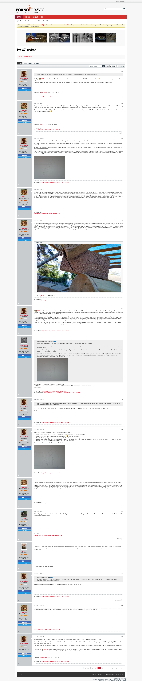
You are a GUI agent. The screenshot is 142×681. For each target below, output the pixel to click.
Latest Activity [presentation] (28, 63)
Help (42, 17)
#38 (122, 399)
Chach (24, 518)
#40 (122, 480)
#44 (122, 605)
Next (122, 668)
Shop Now (27, 17)
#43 (122, 574)
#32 (122, 103)
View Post (55, 341)
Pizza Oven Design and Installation (33, 20)
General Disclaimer (109, 674)
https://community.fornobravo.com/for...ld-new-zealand (54, 391)
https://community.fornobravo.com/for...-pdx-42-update (55, 96)
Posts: (23, 85)
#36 (122, 308)
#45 (122, 636)
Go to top (120, 674)
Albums (35, 17)
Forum (21, 20)
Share (24, 88)
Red (21, 674)
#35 (122, 221)
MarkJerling (24, 345)
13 (112, 668)
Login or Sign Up (120, 1)
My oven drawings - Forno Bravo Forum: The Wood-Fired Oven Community (62, 392)
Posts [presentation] (19, 63)
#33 (122, 138)
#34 (122, 189)
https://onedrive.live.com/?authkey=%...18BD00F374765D (48, 535)
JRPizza (44, 79)
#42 (122, 544)
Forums (19, 17)
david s (24, 551)
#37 (122, 338)
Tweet (24, 90)
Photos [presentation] (36, 63)
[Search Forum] (113, 9)
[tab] (20, 63)
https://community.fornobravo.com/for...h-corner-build (47, 129)
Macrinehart (24, 78)
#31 (122, 71)
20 (116, 668)
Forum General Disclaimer (25, 56)
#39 (122, 429)
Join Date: (21, 84)
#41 (122, 511)
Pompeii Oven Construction (49, 20)
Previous (87, 668)
